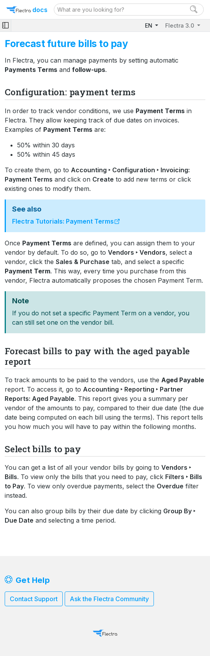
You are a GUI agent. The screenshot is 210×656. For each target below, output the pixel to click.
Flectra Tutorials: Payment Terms (63, 221)
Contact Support (34, 599)
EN (149, 25)
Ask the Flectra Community (109, 599)
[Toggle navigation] (5, 25)
